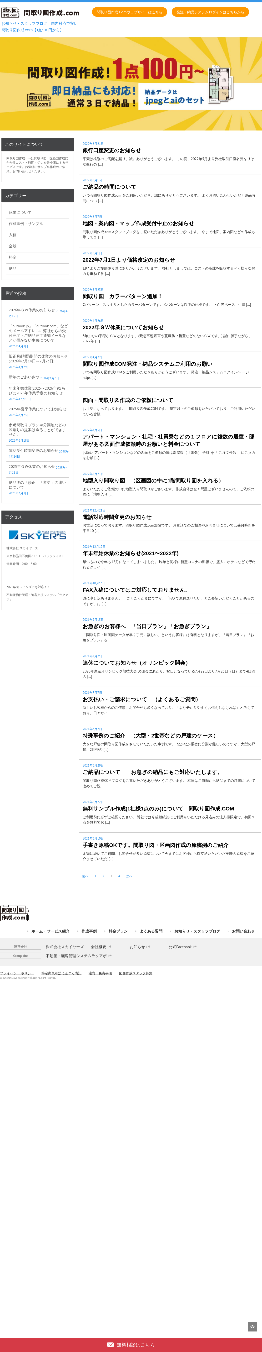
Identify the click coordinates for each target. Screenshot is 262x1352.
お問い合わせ (243, 931)
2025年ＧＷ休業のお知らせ (32, 466)
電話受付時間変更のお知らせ (33, 450)
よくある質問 (151, 931)
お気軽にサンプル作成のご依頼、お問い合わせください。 (35, 169)
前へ (85, 876)
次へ (129, 876)
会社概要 (98, 946)
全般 (12, 246)
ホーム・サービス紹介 (50, 931)
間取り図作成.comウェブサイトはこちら (129, 12)
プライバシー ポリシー (17, 973)
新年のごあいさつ (24, 377)
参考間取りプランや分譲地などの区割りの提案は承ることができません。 (37, 430)
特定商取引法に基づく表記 (61, 973)
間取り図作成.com (18, 158)
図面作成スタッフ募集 (135, 973)
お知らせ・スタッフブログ (197, 931)
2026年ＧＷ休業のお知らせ (32, 310)
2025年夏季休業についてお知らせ (38, 409)
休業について (20, 212)
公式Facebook (180, 946)
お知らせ (137, 946)
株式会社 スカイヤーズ (22, 548)
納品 (12, 268)
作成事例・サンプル (26, 223)
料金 (12, 257)
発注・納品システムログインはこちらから (210, 12)
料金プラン (118, 931)
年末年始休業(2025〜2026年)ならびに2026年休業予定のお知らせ (37, 390)
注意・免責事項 (100, 973)
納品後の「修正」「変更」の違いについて (37, 485)
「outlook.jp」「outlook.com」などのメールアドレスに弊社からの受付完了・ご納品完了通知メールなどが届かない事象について (38, 333)
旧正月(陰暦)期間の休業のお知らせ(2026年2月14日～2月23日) (38, 358)
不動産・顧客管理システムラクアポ (76, 955)
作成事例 (89, 931)
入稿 (12, 234)
